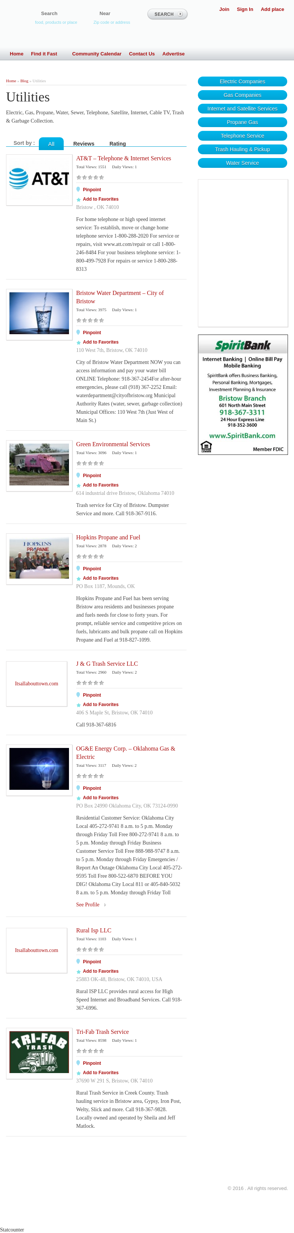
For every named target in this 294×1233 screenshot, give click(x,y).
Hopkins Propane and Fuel (108, 537)
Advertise (173, 54)
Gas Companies (242, 95)
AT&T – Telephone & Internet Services (123, 158)
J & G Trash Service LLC (107, 663)
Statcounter (12, 1230)
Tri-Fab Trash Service (102, 1032)
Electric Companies (242, 81)
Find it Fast (47, 54)
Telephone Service (242, 136)
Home (16, 54)
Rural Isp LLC (93, 930)
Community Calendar (96, 54)
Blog (24, 80)
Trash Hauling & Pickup (242, 149)
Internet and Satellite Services (242, 109)
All (51, 144)
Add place (272, 9)
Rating (118, 144)
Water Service (242, 163)
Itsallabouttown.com (36, 683)
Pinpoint (92, 189)
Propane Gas (242, 122)
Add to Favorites (101, 199)
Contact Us (142, 54)
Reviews (83, 144)
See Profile (88, 904)
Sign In (245, 9)
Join (224, 9)
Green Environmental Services (113, 444)
